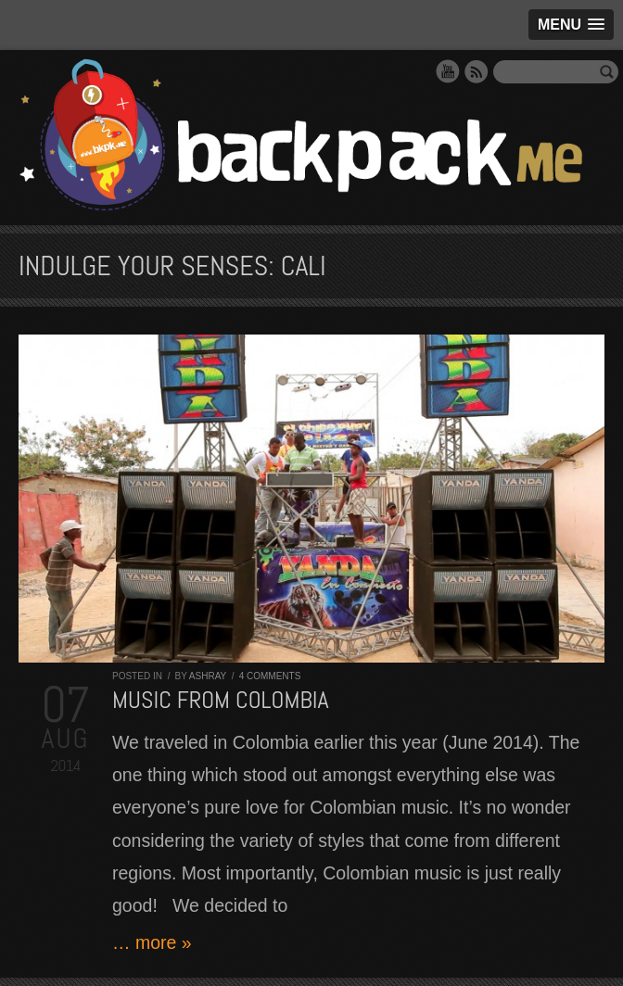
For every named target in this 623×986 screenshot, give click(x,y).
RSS (476, 71)
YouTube (448, 71)
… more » (152, 942)
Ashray (207, 676)
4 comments (270, 676)
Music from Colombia (220, 700)
